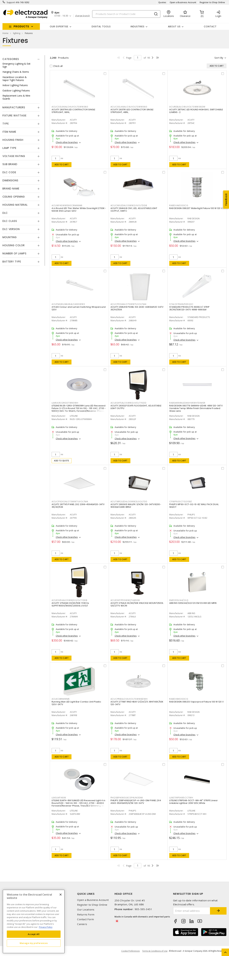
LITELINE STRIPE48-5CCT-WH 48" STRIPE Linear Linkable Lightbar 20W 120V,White (193, 801)
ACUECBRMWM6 (61, 699)
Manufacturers (13, 107)
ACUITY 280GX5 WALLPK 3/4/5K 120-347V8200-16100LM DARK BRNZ (136, 505)
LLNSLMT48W (59, 797)
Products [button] (21, 26)
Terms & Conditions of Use (154, 951)
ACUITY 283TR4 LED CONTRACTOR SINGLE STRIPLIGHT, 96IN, (73, 111)
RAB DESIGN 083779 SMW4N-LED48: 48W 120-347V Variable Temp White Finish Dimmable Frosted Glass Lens (196, 408)
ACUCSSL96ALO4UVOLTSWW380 (70, 106)
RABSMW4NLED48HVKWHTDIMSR (187, 402)
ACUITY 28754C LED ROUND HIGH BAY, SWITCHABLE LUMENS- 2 (196, 111)
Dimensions (10, 180)
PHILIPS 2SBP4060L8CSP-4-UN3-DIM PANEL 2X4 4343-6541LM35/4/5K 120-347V (136, 801)
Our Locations (85, 909)
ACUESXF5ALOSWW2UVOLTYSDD (128, 402)
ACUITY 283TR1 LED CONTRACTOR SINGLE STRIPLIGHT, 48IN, (132, 111)
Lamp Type (9, 148)
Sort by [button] (218, 57)
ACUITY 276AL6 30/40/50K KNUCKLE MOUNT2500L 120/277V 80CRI (137, 604)
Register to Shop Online (212, 2)
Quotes (162, 2)
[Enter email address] (191, 911)
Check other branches (67, 142)
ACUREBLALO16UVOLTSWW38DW (187, 106)
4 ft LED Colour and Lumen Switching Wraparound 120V (79, 308)
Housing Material (15, 205)
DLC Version (11, 229)
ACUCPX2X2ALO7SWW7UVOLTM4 (70, 501)
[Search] (126, 14)
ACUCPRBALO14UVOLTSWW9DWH (129, 699)
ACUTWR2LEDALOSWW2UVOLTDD (129, 501)
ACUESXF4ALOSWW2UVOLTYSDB (69, 600)
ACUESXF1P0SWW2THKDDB (125, 600)
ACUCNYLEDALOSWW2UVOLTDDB (129, 205)
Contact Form (85, 919)
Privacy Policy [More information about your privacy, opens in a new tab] (45, 927)
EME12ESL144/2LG (178, 600)
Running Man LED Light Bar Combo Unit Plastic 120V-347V (76, 703)
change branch (82, 15)
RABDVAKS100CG (178, 205)
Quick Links (86, 894)
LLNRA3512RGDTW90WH (65, 402)
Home (5, 33)
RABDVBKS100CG (178, 699)
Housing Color (13, 245)
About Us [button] (174, 26)
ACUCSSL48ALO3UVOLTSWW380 (129, 106)
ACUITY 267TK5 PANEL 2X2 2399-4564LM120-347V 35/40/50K (78, 505)
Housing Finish (12, 140)
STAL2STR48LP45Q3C (181, 304)
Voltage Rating (13, 156)
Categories (10, 59)
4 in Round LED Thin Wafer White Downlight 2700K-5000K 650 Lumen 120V (79, 209)
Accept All (34, 934)
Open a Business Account (183, 2)
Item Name (9, 131)
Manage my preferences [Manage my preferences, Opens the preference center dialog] (34, 943)
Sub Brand (9, 164)
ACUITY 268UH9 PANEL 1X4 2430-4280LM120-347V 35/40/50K (137, 308)
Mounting (9, 237)
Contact (210, 26)
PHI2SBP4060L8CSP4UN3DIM (127, 797)
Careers (82, 924)
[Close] (60, 894)
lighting (16, 33)
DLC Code (9, 172)
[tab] (21, 59)
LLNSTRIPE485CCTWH (181, 797)
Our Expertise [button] (59, 26)
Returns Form (85, 914)
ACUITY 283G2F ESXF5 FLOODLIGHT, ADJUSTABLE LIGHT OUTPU (136, 407)
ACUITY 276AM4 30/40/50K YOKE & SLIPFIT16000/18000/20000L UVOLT (70, 604)
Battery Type (11, 261)
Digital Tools (101, 26)
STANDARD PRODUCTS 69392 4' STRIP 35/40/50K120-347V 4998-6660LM (189, 308)
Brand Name (10, 188)
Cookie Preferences (130, 951)
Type (5, 123)
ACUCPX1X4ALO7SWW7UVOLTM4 (128, 304)
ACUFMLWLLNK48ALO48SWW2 (68, 304)
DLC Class (9, 221)
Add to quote (61, 460)
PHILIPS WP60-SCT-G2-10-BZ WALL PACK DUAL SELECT (194, 505)
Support (11, 2)
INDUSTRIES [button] (137, 26)
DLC (5, 213)
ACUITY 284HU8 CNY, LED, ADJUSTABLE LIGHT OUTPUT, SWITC (134, 209)
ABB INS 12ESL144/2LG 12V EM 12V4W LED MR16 (193, 603)
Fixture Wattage (14, 115)
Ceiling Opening (13, 196)
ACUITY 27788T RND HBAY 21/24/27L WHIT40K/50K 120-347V (137, 703)
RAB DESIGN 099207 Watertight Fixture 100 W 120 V (196, 208)
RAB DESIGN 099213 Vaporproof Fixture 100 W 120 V (196, 701)
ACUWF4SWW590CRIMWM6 (67, 205)
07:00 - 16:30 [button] (61, 15)
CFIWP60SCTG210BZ (180, 501)
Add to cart (62, 164)
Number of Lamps (14, 253)
